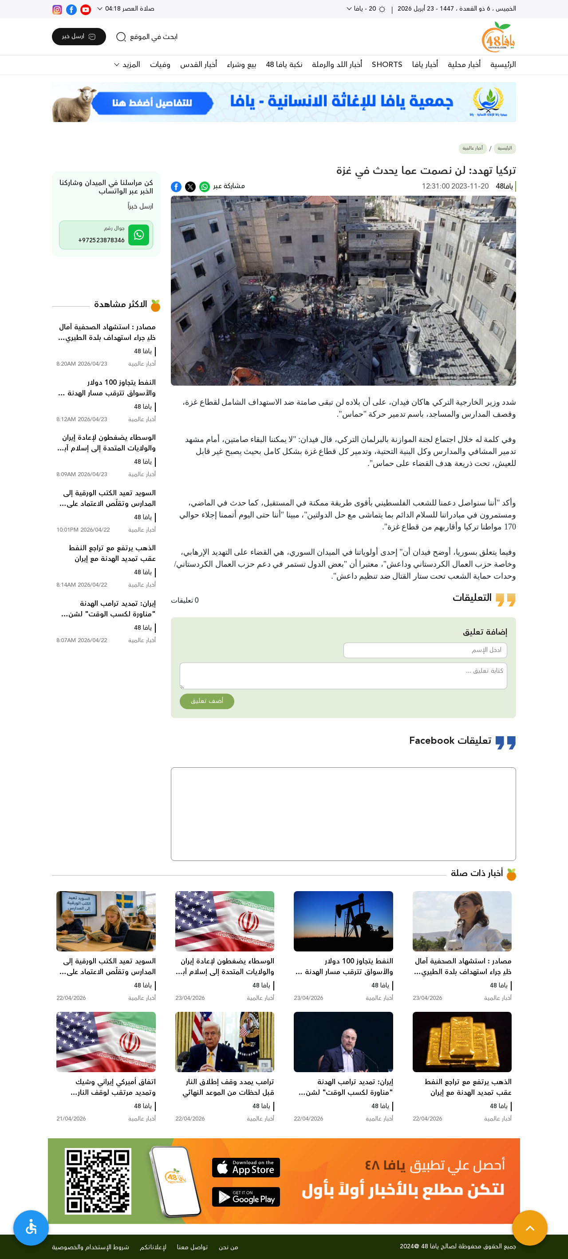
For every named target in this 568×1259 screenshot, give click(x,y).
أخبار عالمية (473, 148)
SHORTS (387, 65)
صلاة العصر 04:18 (128, 9)
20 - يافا (369, 9)
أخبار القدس (198, 65)
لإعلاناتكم (153, 1247)
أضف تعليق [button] (207, 701)
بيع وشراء (241, 65)
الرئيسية (503, 65)
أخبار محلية (464, 65)
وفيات (160, 65)
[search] (146, 37)
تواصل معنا (192, 1247)
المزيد (130, 65)
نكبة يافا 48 (284, 65)
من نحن (228, 1247)
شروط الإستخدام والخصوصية (90, 1247)
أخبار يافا (425, 65)
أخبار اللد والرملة (337, 65)
